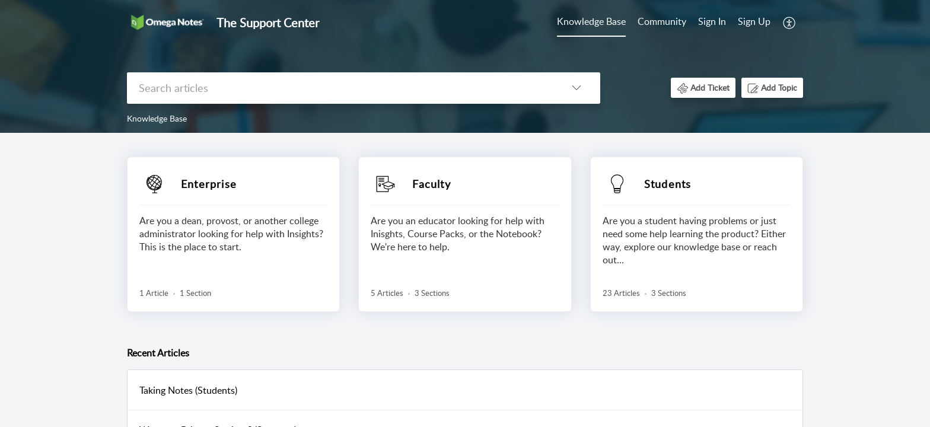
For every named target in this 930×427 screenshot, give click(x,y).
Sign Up (754, 21)
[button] (703, 87)
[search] (340, 88)
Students (668, 184)
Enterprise (209, 184)
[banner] (465, 66)
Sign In (712, 21)
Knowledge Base (591, 21)
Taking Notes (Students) (188, 390)
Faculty (431, 184)
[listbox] (576, 88)
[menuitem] (734, 22)
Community (662, 21)
